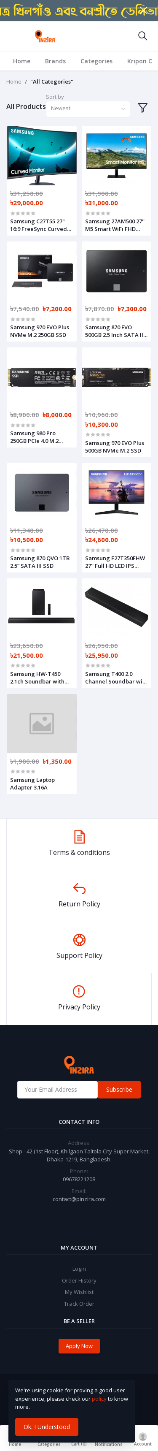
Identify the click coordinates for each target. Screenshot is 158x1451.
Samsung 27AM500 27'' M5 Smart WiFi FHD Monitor (115, 225)
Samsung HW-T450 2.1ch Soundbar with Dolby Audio (37, 677)
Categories (96, 61)
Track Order (79, 1303)
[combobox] (88, 109)
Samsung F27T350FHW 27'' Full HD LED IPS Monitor (115, 562)
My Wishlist (79, 1292)
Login (79, 1268)
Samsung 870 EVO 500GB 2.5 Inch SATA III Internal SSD (115, 331)
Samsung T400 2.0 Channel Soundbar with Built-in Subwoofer (116, 677)
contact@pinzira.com (79, 1199)
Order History (79, 1280)
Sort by (55, 96)
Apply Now (79, 1346)
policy (99, 1398)
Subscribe (119, 1089)
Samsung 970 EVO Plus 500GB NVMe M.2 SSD (114, 446)
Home (21, 61)
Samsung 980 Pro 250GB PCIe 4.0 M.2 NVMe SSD (34, 437)
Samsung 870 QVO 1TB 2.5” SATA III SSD (40, 562)
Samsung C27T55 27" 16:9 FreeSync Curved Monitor (38, 225)
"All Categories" (51, 81)
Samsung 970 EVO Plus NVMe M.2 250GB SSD (39, 331)
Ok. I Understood (47, 1427)
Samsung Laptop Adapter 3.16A (32, 783)
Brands (55, 61)
